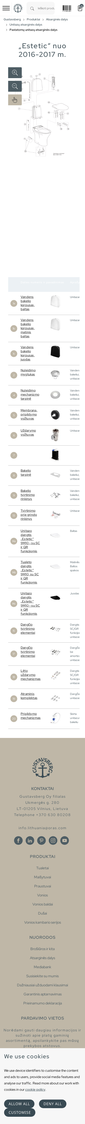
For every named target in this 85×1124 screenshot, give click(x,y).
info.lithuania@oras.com (43, 828)
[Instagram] (53, 840)
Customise (20, 1112)
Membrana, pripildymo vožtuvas (29, 414)
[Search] (32, 8)
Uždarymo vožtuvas (28, 432)
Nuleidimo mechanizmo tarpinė (30, 394)
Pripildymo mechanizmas (31, 716)
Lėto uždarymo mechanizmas (31, 675)
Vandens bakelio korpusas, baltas (28, 303)
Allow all (19, 1103)
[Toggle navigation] (6, 8)
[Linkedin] (30, 840)
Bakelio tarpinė (26, 472)
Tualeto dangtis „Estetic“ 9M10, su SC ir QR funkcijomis (30, 572)
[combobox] (46, 8)
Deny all (53, 1103)
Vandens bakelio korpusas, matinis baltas (28, 328)
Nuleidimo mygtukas (28, 372)
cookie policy (35, 1089)
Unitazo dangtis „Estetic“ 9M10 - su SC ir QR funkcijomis (30, 541)
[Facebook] (18, 840)
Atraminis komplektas (29, 696)
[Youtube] (64, 840)
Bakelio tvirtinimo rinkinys (28, 495)
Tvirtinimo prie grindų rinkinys (29, 515)
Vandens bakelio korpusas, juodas (28, 353)
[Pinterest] (41, 840)
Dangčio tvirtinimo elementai (28, 628)
